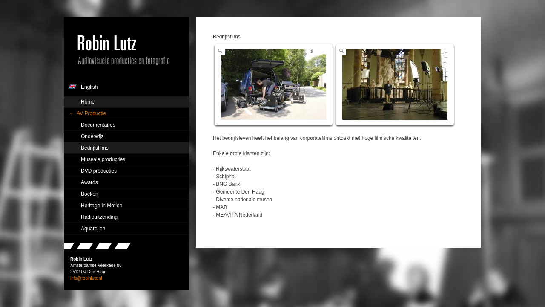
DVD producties (99, 171)
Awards (89, 182)
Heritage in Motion (101, 206)
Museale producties (103, 159)
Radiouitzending (99, 217)
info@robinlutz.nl (86, 278)
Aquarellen (93, 229)
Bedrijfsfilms (95, 148)
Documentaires (98, 125)
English (89, 87)
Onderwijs (92, 136)
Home (88, 102)
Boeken (89, 194)
